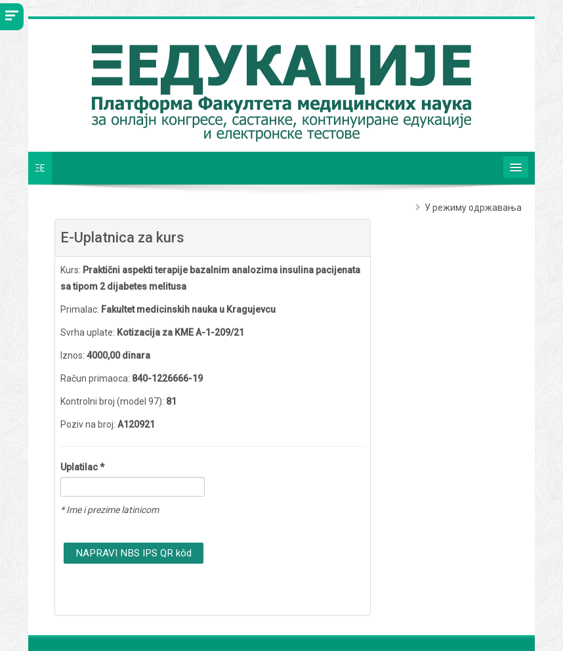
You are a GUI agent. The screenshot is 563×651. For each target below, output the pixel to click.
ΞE (40, 168)
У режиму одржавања (473, 207)
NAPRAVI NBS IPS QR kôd (133, 553)
